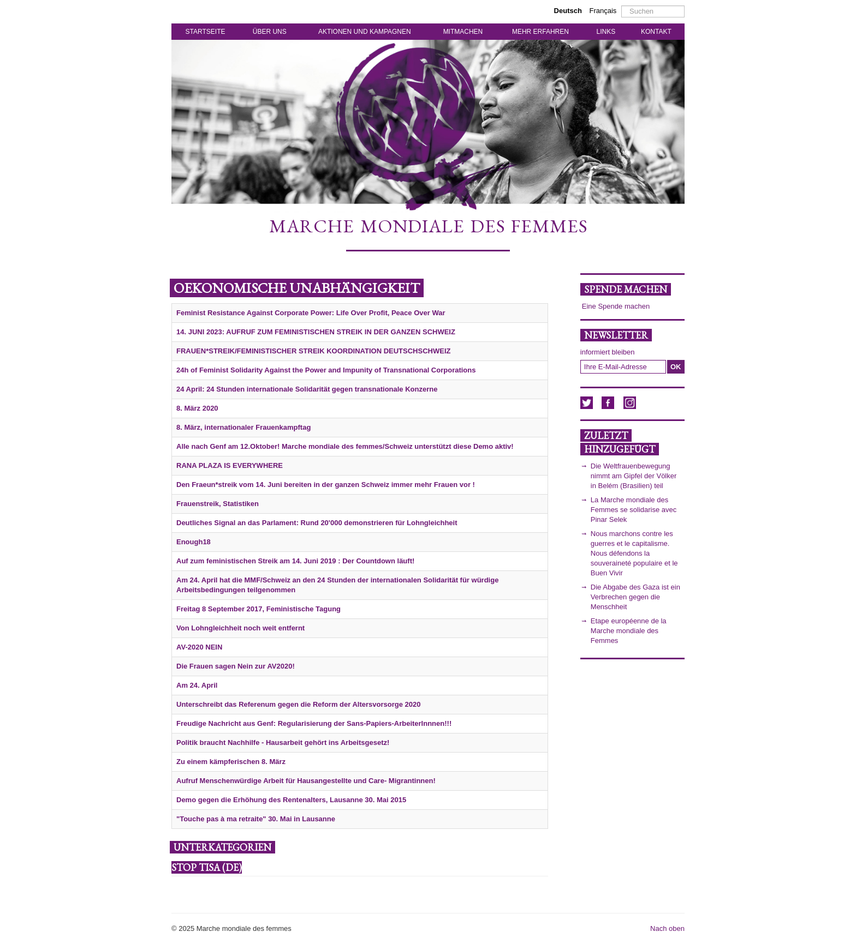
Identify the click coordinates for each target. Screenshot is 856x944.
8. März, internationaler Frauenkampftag (243, 427)
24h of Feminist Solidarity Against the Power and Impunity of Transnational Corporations (325, 370)
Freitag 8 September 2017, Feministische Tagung (258, 609)
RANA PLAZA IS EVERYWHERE (229, 465)
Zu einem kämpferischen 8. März (231, 761)
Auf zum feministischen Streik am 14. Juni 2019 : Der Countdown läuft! (295, 561)
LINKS (606, 31)
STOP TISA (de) (206, 867)
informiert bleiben (607, 352)
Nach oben (667, 928)
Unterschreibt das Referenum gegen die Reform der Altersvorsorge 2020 (298, 704)
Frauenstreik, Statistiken (217, 504)
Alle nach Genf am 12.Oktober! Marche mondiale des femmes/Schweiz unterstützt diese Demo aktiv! (345, 446)
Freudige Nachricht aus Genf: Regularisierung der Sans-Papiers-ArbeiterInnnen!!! (313, 723)
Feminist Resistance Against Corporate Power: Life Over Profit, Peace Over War (310, 313)
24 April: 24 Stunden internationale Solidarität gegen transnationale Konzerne (306, 389)
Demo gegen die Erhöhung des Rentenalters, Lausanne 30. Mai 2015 (291, 800)
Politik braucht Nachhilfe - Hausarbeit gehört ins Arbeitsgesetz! (282, 742)
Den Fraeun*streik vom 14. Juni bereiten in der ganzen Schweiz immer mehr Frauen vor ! (325, 484)
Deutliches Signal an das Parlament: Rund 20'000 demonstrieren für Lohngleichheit (316, 523)
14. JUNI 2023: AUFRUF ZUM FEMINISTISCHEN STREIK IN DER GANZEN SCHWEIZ (315, 332)
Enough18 (193, 542)
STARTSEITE (205, 31)
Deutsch (569, 11)
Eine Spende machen (616, 306)
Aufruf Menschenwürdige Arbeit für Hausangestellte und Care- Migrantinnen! (306, 781)
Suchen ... (621, 5)
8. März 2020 (197, 408)
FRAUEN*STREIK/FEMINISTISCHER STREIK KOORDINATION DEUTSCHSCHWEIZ (313, 351)
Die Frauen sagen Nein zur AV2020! (235, 666)
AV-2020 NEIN (199, 647)
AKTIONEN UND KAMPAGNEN (364, 31)
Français (603, 11)
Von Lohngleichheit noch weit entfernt (240, 628)
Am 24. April (196, 685)
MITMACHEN (463, 31)
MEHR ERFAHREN (540, 31)
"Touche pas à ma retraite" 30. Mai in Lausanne (255, 819)
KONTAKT (656, 31)
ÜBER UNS (270, 31)
